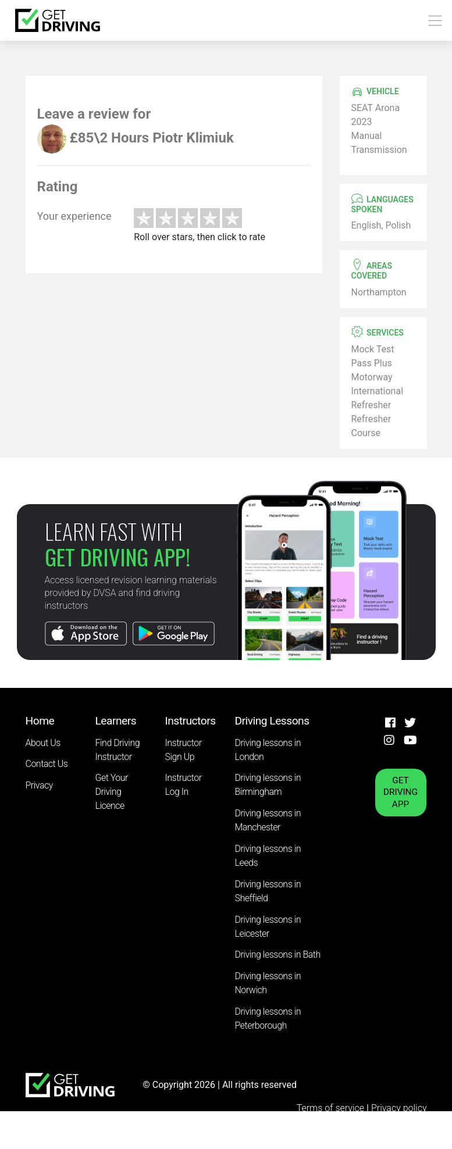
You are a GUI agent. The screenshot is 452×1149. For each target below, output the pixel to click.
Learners (116, 720)
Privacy (39, 785)
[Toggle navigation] (432, 20)
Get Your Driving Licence (111, 791)
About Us (43, 742)
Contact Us (47, 763)
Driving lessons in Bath (278, 954)
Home (40, 720)
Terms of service (331, 1108)
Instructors (190, 720)
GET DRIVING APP (400, 792)
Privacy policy (399, 1108)
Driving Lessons (272, 720)
